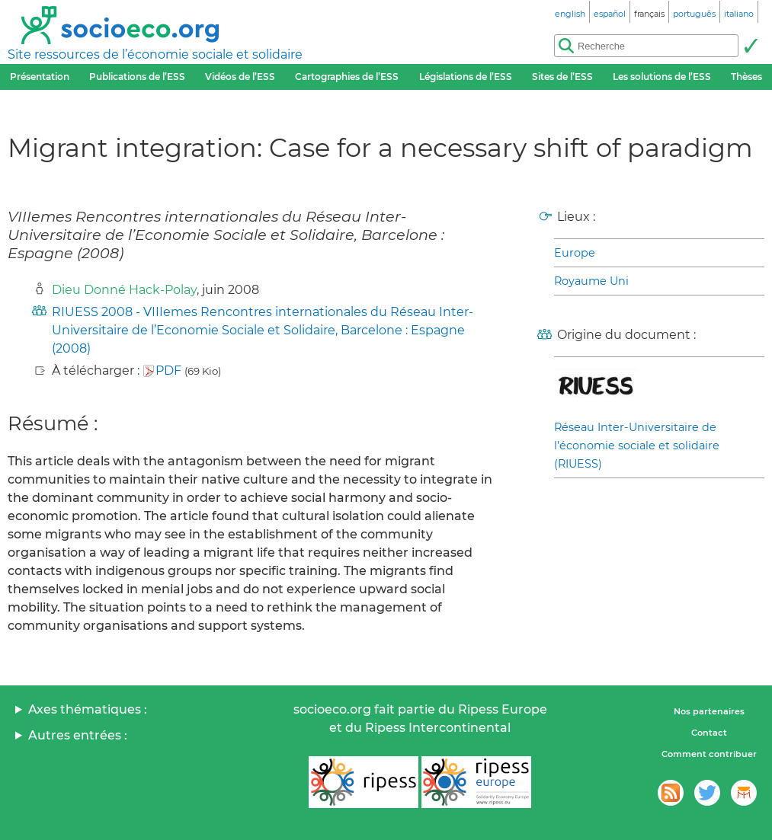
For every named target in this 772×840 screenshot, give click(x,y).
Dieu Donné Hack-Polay (124, 290)
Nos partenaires (709, 711)
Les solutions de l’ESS (662, 76)
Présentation (39, 76)
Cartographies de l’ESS (347, 76)
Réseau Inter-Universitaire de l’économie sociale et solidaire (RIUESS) (636, 445)
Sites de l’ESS (562, 76)
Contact (709, 732)
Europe (574, 253)
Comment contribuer (709, 754)
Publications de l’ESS (137, 76)
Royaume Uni (591, 281)
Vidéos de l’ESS (240, 76)
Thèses (746, 76)
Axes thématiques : (87, 709)
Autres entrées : (77, 735)
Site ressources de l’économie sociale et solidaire (155, 54)
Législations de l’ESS (465, 76)
